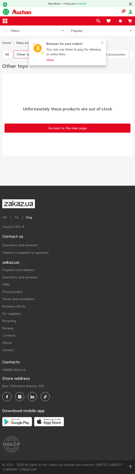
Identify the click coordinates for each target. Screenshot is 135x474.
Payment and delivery (18, 270)
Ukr (4, 217)
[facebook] (6, 396)
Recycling (9, 321)
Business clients (14, 306)
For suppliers (11, 314)
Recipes (8, 328)
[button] (120, 21)
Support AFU (13, 227)
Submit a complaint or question (25, 253)
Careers (8, 350)
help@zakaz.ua (14, 370)
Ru (17, 217)
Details (82, 3)
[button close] (130, 4)
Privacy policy (12, 292)
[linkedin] (32, 396)
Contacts (9, 335)
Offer (6, 284)
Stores (7, 343)
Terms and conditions (18, 299)
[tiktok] (45, 396)
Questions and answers (20, 245)
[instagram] (19, 396)
